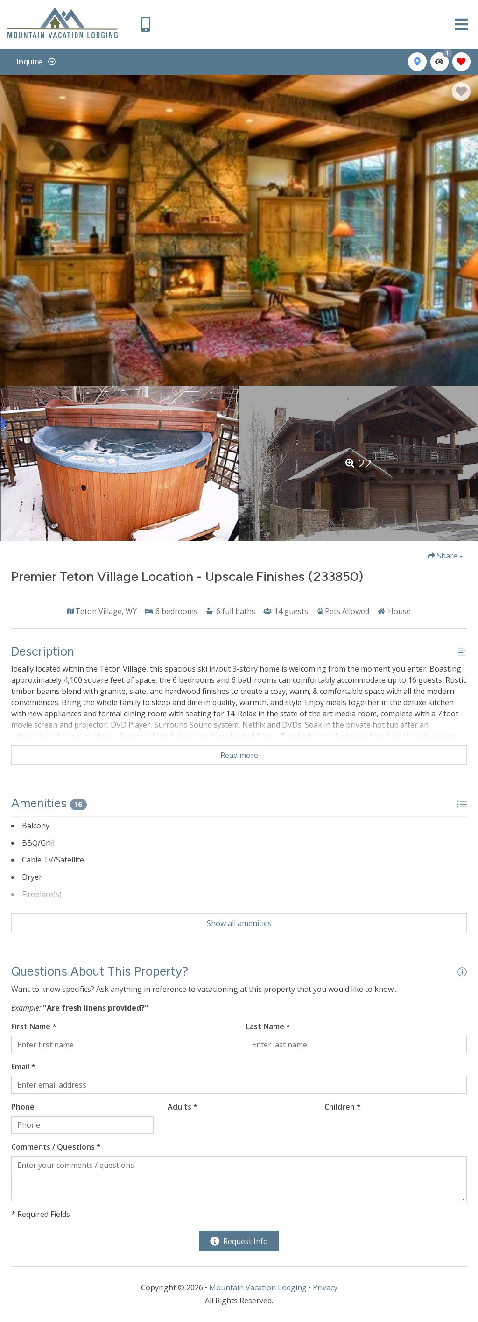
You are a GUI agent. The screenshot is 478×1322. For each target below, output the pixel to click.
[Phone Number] (145, 24)
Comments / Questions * (56, 1147)
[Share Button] (445, 555)
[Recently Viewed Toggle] (439, 61)
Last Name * (268, 1026)
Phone (23, 1107)
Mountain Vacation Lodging (258, 1287)
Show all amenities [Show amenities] (239, 923)
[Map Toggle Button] (417, 61)
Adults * (182, 1107)
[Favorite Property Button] (461, 91)
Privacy (325, 1287)
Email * (23, 1066)
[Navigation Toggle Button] (461, 24)
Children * (342, 1107)
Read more (239, 755)
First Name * (33, 1026)
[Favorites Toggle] (461, 61)
